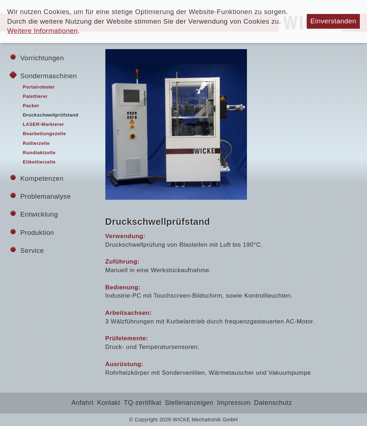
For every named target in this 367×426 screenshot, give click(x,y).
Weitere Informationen (42, 30)
